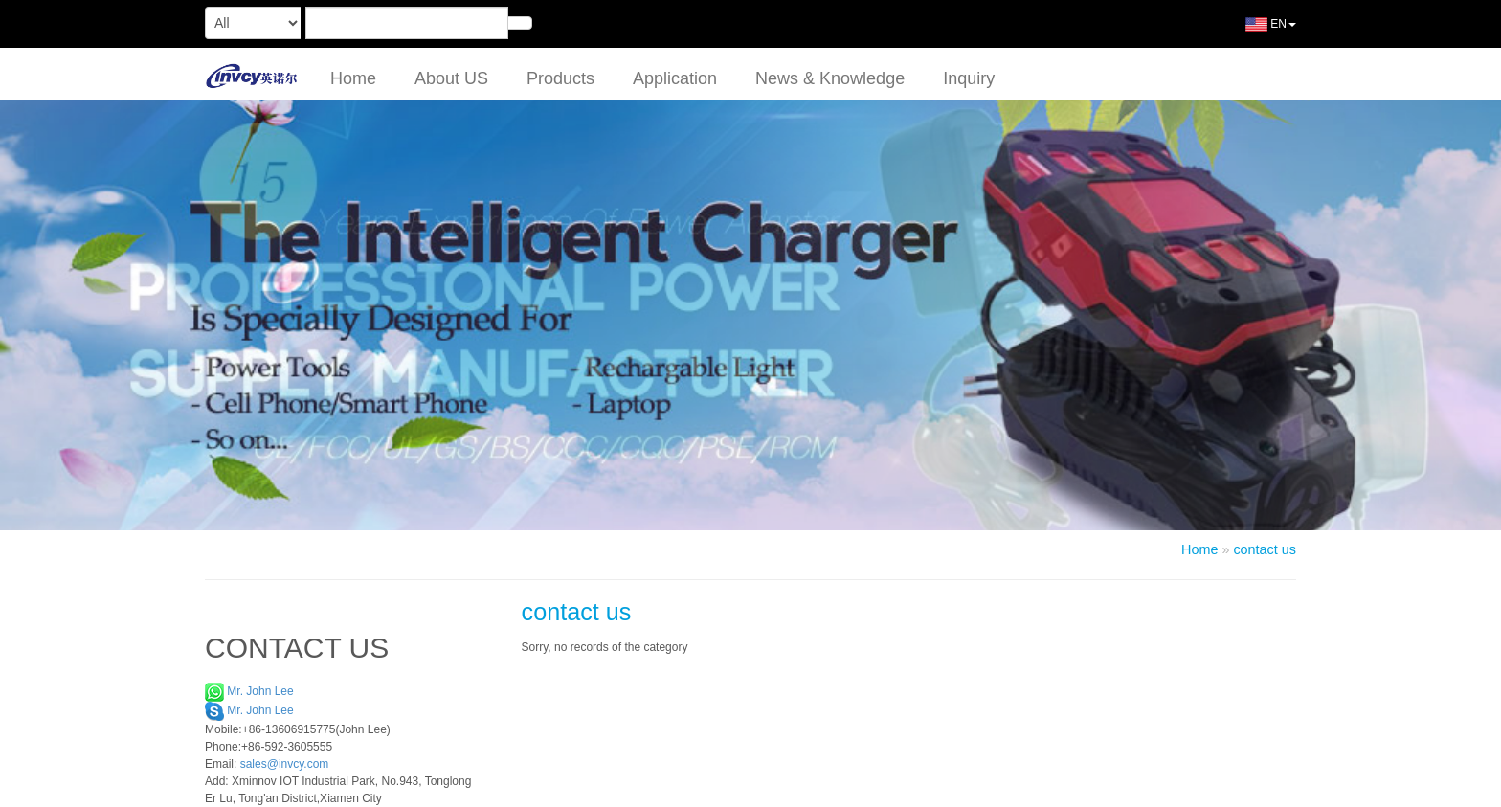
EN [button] (1256, 31)
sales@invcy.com (284, 764)
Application (675, 78)
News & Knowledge (830, 78)
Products (560, 78)
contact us (1264, 549)
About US (451, 78)
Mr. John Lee (249, 691)
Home (353, 78)
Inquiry (969, 78)
